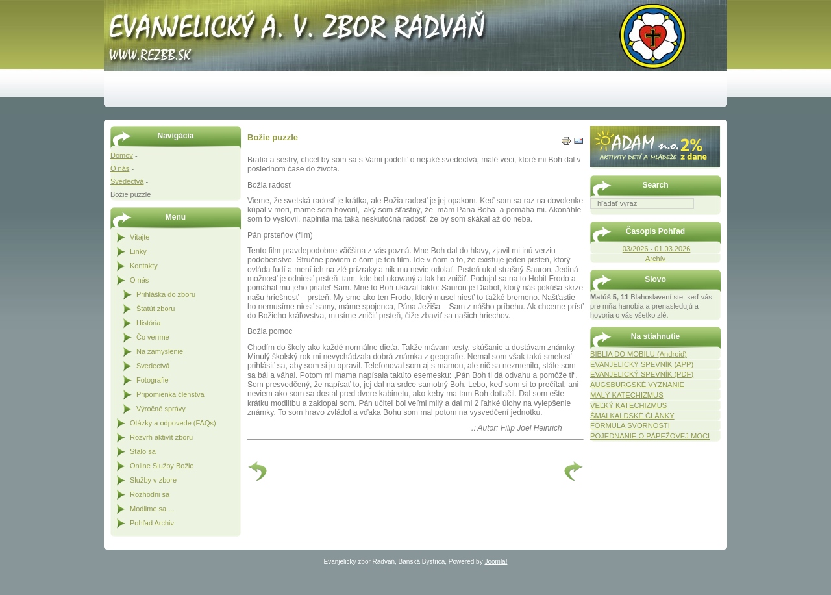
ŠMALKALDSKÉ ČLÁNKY (632, 416)
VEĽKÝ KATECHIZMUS (628, 405)
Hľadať (714, 217)
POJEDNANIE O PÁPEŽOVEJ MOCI (650, 436)
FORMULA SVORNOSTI (630, 425)
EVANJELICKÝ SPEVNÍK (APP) (641, 364)
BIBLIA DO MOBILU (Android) (638, 354)
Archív (655, 258)
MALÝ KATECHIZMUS (627, 395)
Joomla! (495, 561)
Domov (121, 155)
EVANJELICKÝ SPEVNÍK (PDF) (641, 374)
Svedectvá (126, 181)
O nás (119, 168)
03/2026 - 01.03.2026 (657, 249)
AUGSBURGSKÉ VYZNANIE (637, 384)
